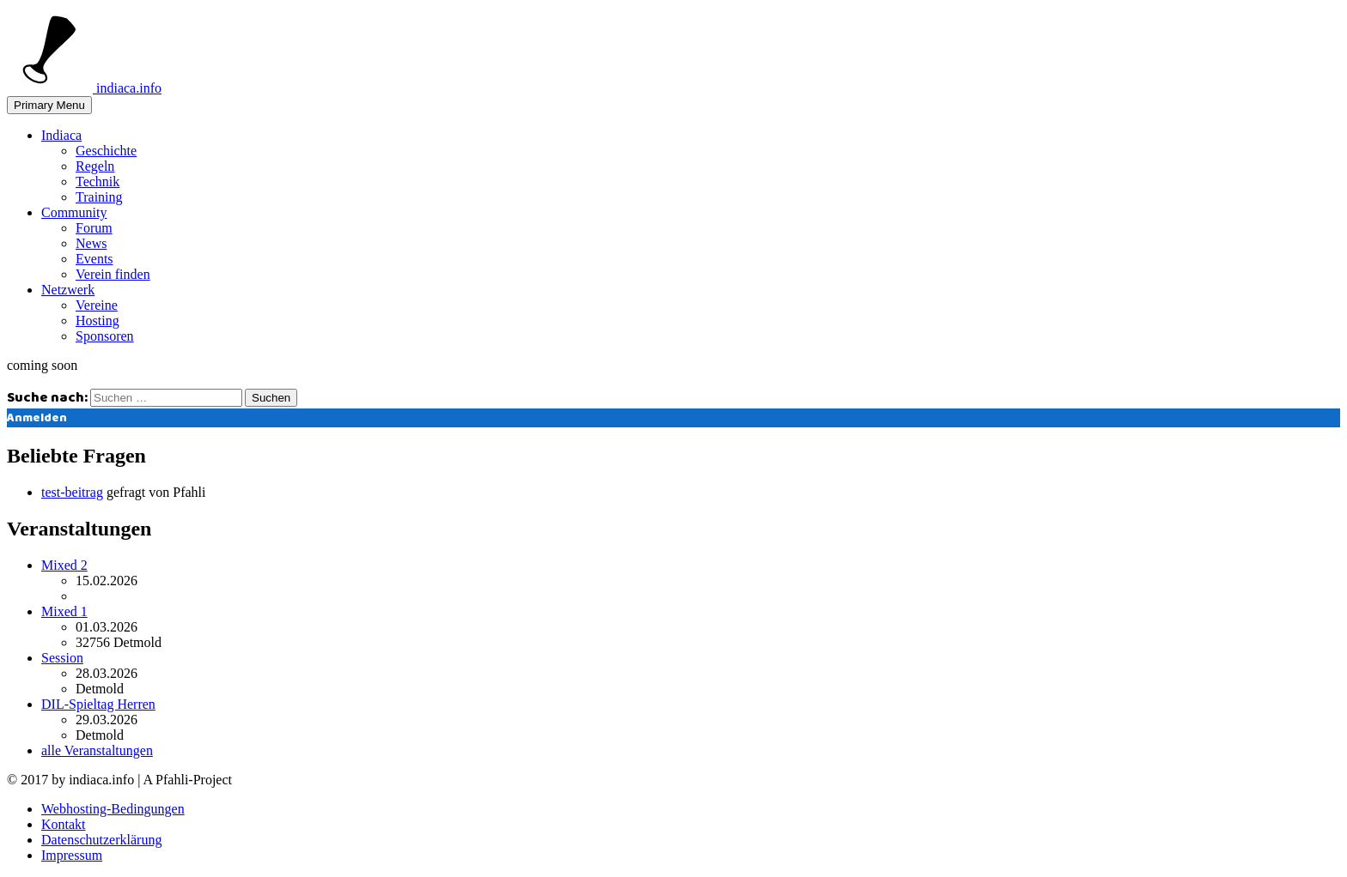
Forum (94, 228)
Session (62, 657)
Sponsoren (105, 336)
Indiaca (61, 135)
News (91, 243)
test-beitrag (72, 492)
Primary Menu (49, 105)
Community (74, 212)
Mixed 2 (64, 565)
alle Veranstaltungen (97, 750)
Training (99, 197)
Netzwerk (67, 289)
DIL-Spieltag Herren (98, 704)
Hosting (97, 320)
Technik (97, 181)
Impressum (71, 855)
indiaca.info (84, 88)
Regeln (95, 166)
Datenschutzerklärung (101, 839)
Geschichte (106, 150)
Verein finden (113, 274)
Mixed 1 (64, 611)
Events (94, 258)
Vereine (97, 305)
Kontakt (63, 824)
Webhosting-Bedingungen (113, 808)
